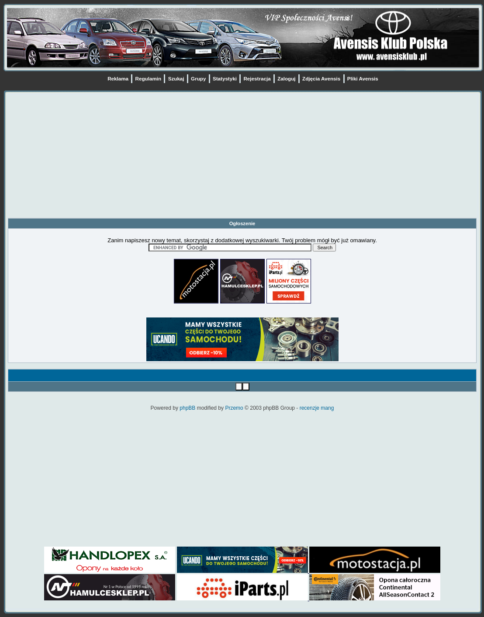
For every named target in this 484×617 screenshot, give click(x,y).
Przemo (234, 408)
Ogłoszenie (242, 223)
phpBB (187, 408)
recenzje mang (317, 408)
